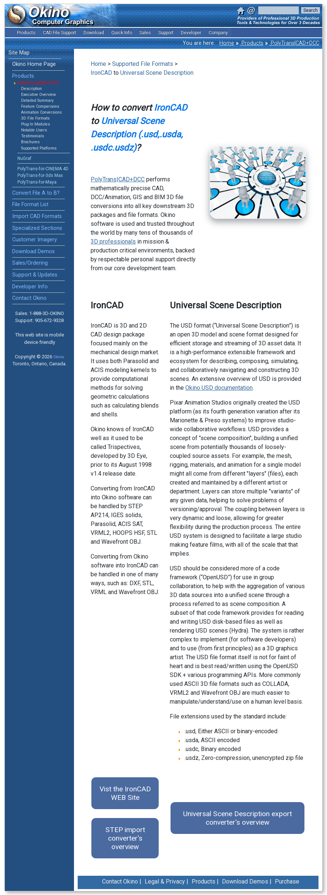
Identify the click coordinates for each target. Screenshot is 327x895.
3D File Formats (35, 118)
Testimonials (32, 136)
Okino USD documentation (219, 387)
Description (31, 88)
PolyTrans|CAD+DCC (294, 43)
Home (226, 43)
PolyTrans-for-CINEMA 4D (42, 168)
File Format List (30, 204)
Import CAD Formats (37, 216)
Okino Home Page (34, 64)
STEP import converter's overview (125, 838)
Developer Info (30, 287)
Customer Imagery (34, 240)
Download (94, 32)
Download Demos (33, 251)
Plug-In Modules (35, 124)
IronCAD (101, 72)
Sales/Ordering (30, 263)
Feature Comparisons (40, 106)
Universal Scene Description (156, 72)
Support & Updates (34, 275)
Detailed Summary (37, 100)
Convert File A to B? (36, 193)
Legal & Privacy (165, 881)
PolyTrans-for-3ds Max (40, 175)
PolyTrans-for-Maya (37, 182)
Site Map (19, 53)
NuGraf (24, 158)
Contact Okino (29, 298)
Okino (58, 357)
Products (251, 43)
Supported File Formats (142, 63)
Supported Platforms (39, 148)
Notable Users (34, 130)
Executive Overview (38, 94)
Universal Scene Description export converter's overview (237, 818)
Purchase (287, 881)
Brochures (30, 142)
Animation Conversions (41, 112)
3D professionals (113, 241)
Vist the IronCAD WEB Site (125, 793)
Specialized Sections (37, 228)
